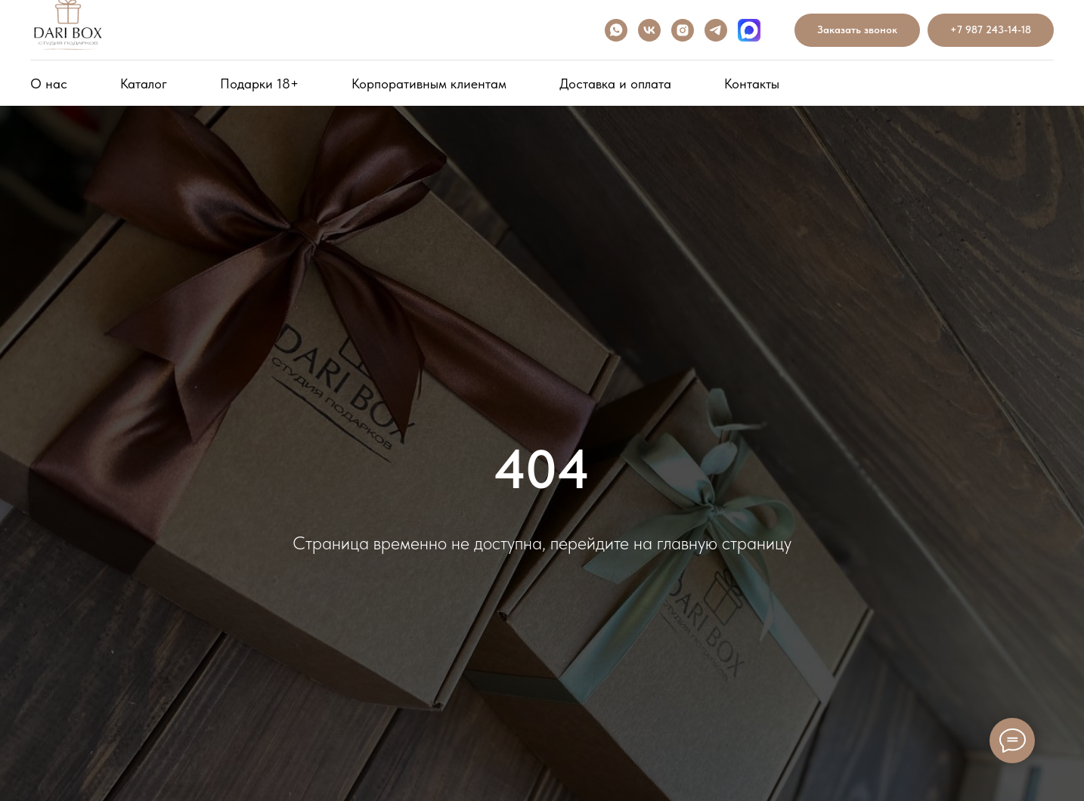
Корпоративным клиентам (429, 83)
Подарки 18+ (259, 83)
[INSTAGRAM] (682, 30)
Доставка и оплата (615, 83)
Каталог (143, 83)
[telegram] (716, 30)
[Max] (749, 30)
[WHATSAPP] (616, 30)
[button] (857, 31)
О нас (48, 83)
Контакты (751, 83)
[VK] (649, 30)
